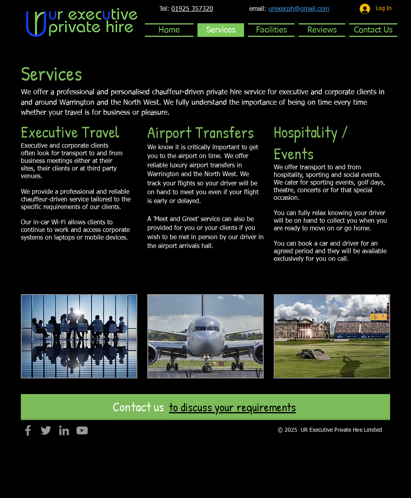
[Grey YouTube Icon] (82, 430)
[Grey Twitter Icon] (46, 430)
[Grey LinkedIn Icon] (64, 430)
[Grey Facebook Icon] (28, 430)
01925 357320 (192, 9)
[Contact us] (138, 407)
